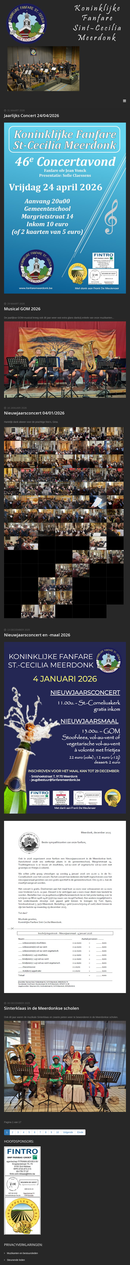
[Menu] (124, 101)
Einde (80, 1132)
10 (57, 1132)
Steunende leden (15, 1260)
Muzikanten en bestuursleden (22, 1253)
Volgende (68, 1132)
